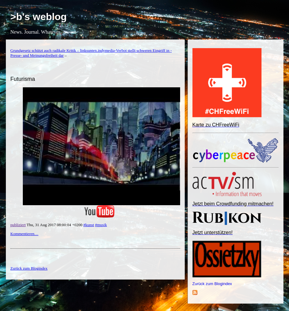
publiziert (18, 224)
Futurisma (22, 79)
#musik (101, 224)
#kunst (88, 224)
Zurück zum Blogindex (212, 283)
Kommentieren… (24, 233)
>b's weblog (38, 16)
